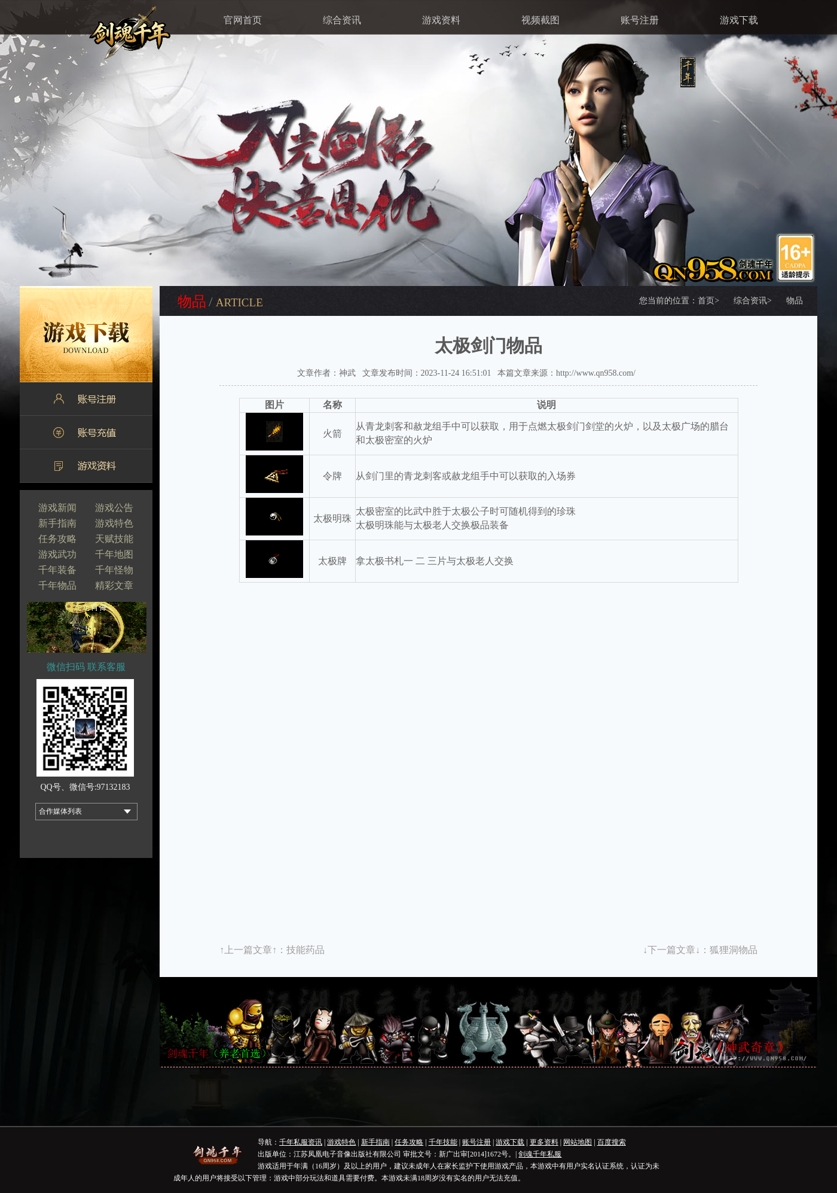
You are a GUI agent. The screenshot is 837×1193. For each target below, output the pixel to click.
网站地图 (577, 1142)
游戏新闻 (57, 508)
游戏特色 (114, 523)
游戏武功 (57, 554)
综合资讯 (342, 20)
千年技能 (443, 1142)
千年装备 (57, 570)
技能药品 (305, 950)
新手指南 (57, 523)
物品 (794, 300)
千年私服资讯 (300, 1142)
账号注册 (640, 20)
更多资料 (544, 1142)
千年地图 (114, 554)
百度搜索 (611, 1142)
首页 (708, 300)
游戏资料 (441, 20)
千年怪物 (114, 570)
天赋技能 (114, 539)
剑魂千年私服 (539, 1154)
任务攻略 (57, 539)
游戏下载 (739, 20)
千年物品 (57, 585)
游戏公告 (114, 508)
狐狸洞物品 (733, 950)
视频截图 (540, 20)
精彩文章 (114, 585)
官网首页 (243, 20)
